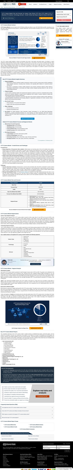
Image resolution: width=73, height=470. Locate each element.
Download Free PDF (46, 18)
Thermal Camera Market (33, 438)
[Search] (68, 1)
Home (2, 7)
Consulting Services (43, 4)
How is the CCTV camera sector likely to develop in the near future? (15, 410)
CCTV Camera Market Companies (27, 429)
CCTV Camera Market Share (36, 426)
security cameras (24, 172)
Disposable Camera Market (33, 435)
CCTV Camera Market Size (10, 424)
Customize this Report (35, 264)
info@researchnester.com (25, 459)
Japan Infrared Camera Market (8, 438)
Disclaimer (5, 462)
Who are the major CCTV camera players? (10, 417)
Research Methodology (8, 18)
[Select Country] (63, 448)
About (5, 1)
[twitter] (69, 444)
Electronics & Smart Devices (9, 7)
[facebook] (66, 444)
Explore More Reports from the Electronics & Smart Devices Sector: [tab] (15, 433)
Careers (14, 1)
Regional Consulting (58, 4)
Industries (35, 4)
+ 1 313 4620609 (40, 463)
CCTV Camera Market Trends (10, 426)
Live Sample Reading (63, 47)
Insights (50, 4)
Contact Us (9, 1)
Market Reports (66, 4)
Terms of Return (6, 461)
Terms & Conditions (6, 465)
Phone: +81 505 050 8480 (42, 458)
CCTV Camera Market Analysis (36, 424)
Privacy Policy (5, 464)
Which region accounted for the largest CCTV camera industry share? (15, 414)
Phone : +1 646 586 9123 (59, 458)
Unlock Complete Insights (27, 118)
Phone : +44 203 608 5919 (25, 463)
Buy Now (64, 20)
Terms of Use (5, 460)
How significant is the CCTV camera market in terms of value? (14, 407)
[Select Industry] (49, 448)
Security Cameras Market (7, 435)
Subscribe (67, 450)
